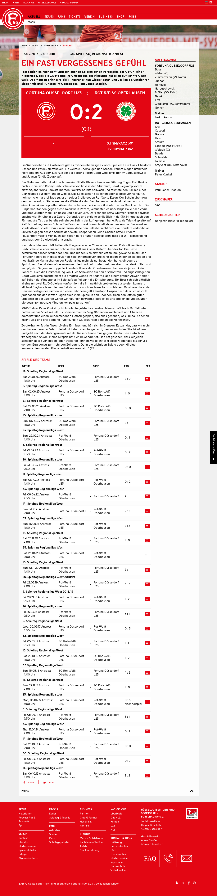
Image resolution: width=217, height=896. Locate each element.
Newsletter (25, 813)
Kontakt (23, 837)
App (21, 825)
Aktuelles (54, 830)
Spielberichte (51, 45)
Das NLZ (115, 817)
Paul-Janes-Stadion (91, 842)
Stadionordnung (89, 850)
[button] (29, 782)
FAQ (113, 850)
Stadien (53, 834)
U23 (113, 825)
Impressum (117, 862)
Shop (5, 2)
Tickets (15, 2)
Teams (49, 16)
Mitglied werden (69, 2)
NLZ (113, 829)
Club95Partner (88, 817)
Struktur (23, 841)
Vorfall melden (119, 870)
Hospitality (86, 821)
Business (106, 16)
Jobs (132, 16)
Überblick (116, 813)
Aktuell (34, 16)
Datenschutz (118, 866)
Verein (89, 16)
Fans (61, 16)
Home (24, 45)
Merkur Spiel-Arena (91, 838)
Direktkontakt (119, 854)
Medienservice (27, 846)
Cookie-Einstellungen (106, 883)
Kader (52, 813)
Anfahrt (84, 846)
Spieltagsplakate (59, 842)
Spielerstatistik (27, 850)
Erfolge (23, 854)
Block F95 (28, 2)
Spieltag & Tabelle (59, 817)
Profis (31, 22)
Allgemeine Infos (28, 858)
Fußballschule (47, 2)
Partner (84, 813)
